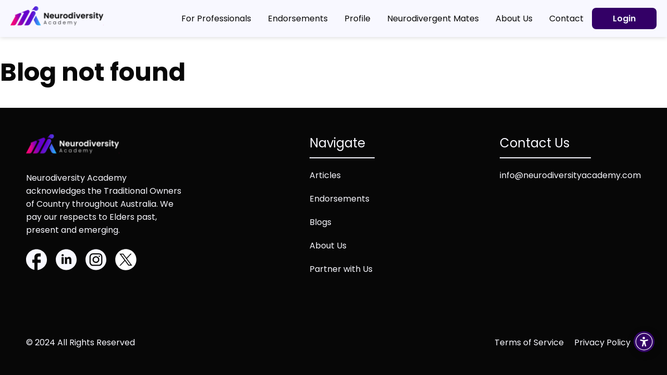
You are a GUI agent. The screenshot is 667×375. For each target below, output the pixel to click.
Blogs (320, 222)
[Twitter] (126, 261)
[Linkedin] (66, 261)
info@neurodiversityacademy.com (570, 175)
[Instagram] (96, 261)
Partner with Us (341, 269)
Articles (325, 175)
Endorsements (339, 199)
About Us (328, 246)
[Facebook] (36, 261)
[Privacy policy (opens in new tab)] (607, 342)
